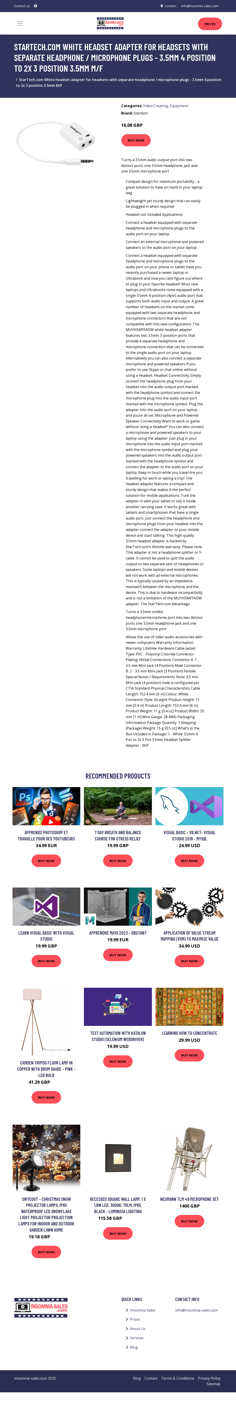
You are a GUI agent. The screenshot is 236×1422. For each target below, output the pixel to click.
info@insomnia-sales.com (200, 6)
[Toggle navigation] (20, 23)
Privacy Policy (209, 1378)
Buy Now (136, 140)
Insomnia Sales (142, 1310)
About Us (138, 1328)
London (170, 6)
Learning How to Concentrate (189, 1033)
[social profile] (35, 6)
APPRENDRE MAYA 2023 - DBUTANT (118, 933)
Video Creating (155, 105)
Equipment (179, 105)
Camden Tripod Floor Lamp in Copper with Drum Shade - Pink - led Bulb (46, 1069)
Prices (210, 24)
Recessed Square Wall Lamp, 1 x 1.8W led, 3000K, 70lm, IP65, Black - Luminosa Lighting (118, 1205)
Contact (151, 1378)
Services (137, 1337)
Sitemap (213, 1383)
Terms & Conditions (177, 1378)
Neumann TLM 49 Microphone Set (189, 1199)
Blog (134, 1347)
